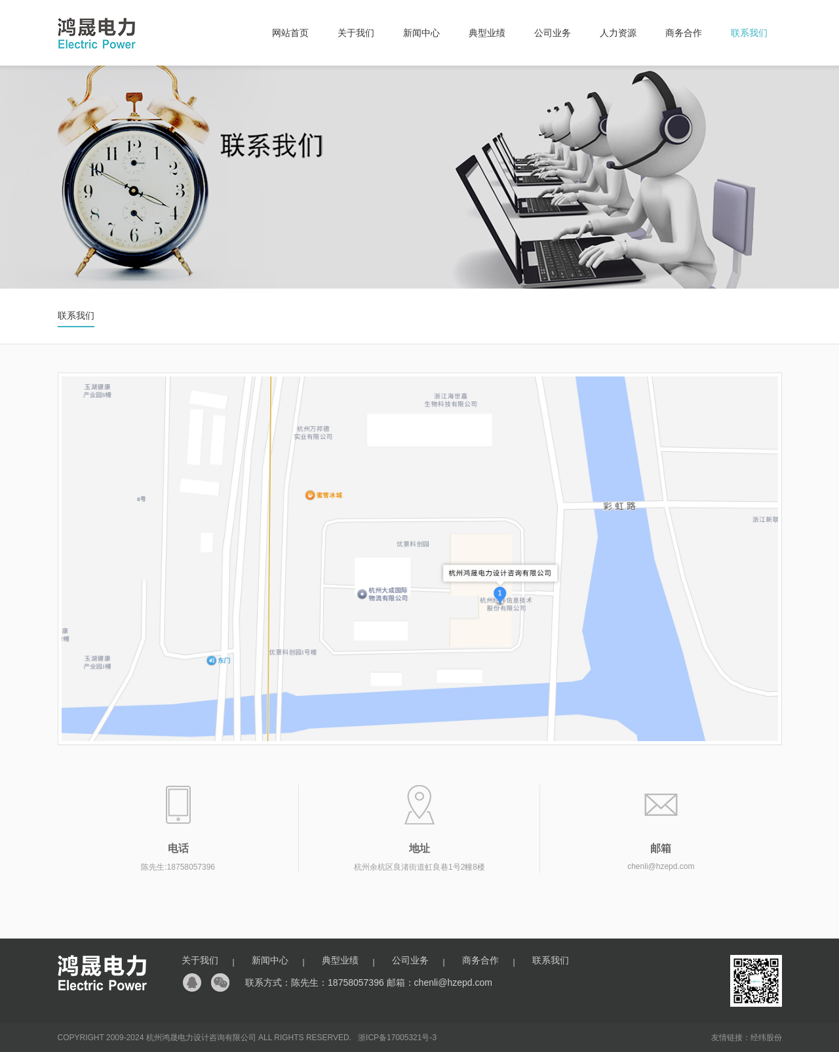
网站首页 (290, 33)
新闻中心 (421, 33)
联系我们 (749, 33)
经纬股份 (766, 1037)
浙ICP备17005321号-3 (397, 1037)
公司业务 (552, 33)
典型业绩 (487, 33)
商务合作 (683, 33)
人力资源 (618, 33)
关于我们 (356, 33)
